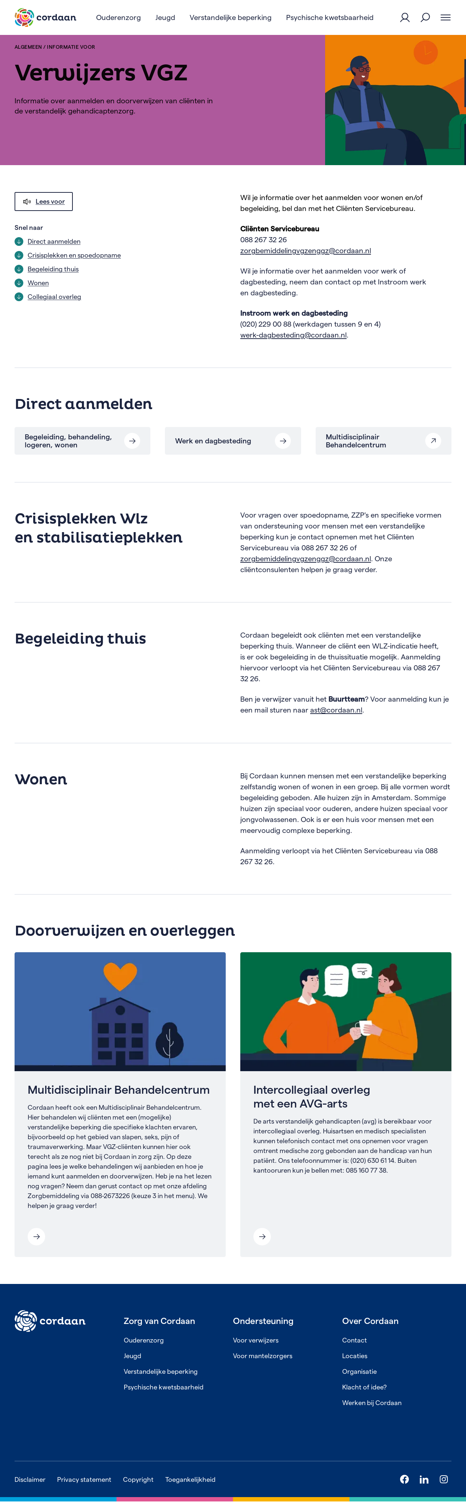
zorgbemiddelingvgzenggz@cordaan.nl (305, 261)
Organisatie (359, 1382)
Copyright (138, 1490)
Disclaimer (30, 1490)
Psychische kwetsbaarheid (164, 1397)
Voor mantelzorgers (262, 1366)
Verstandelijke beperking (161, 1382)
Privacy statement (84, 1490)
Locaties (354, 1366)
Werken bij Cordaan (372, 1413)
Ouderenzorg (144, 1350)
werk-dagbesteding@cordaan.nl (293, 346)
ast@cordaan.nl (336, 721)
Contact (354, 1350)
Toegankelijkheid (190, 1490)
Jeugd (132, 1366)
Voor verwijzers (256, 1350)
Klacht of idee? (364, 1397)
